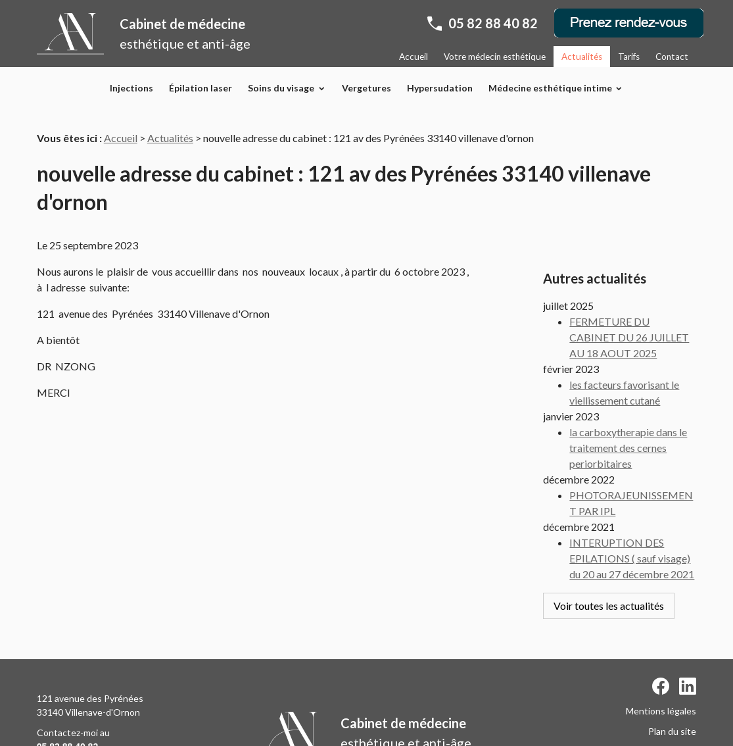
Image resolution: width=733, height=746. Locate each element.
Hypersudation (440, 87)
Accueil (413, 56)
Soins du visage (281, 87)
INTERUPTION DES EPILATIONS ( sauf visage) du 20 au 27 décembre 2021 (631, 526)
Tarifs (629, 56)
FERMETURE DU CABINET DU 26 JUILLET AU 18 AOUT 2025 (629, 305)
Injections (131, 87)
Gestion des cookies (654, 720)
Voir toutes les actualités (609, 573)
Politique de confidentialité (640, 700)
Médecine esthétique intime (550, 87)
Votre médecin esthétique (495, 56)
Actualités (581, 56)
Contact (671, 56)
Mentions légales (661, 659)
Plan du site (672, 679)
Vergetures (366, 87)
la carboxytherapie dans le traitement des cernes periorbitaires (628, 415)
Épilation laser (200, 87)
